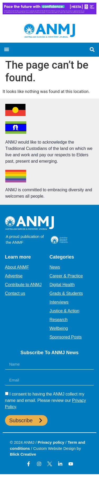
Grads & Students (66, 293)
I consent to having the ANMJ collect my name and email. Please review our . (45, 400)
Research (59, 319)
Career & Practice (66, 276)
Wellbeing (59, 328)
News (55, 267)
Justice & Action (64, 311)
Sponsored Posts (66, 337)
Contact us (15, 293)
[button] (7, 49)
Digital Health (62, 284)
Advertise (14, 276)
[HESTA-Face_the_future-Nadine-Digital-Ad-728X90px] (49, 12)
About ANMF (17, 267)
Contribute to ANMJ (23, 284)
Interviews (59, 302)
